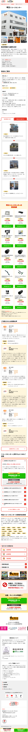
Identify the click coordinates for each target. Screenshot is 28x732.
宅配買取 (7, 558)
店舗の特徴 (4, 44)
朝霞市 (19, 533)
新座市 (10, 531)
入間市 (3, 533)
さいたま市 (4, 531)
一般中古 (7, 218)
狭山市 (20, 531)
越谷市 (19, 527)
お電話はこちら (8, 59)
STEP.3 (5, 170)
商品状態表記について (8, 311)
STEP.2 (5, 153)
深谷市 (14, 533)
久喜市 (15, 531)
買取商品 (4, 341)
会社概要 (5, 682)
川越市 (8, 527)
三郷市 (8, 533)
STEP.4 (5, 191)
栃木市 (24, 527)
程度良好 (7, 258)
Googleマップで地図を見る (8, 95)
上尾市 (14, 529)
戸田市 (3, 535)
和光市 (24, 533)
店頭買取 (7, 554)
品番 (4, 343)
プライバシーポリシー (7, 689)
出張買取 (7, 550)
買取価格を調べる (7, 226)
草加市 (3, 529)
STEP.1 (5, 134)
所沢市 (14, 527)
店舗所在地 (5, 684)
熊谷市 (19, 529)
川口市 (3, 527)
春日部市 (9, 529)
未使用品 (20, 238)
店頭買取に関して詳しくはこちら (10, 82)
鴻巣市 (8, 535)
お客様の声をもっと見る (14, 449)
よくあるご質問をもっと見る (14, 509)
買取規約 (5, 686)
